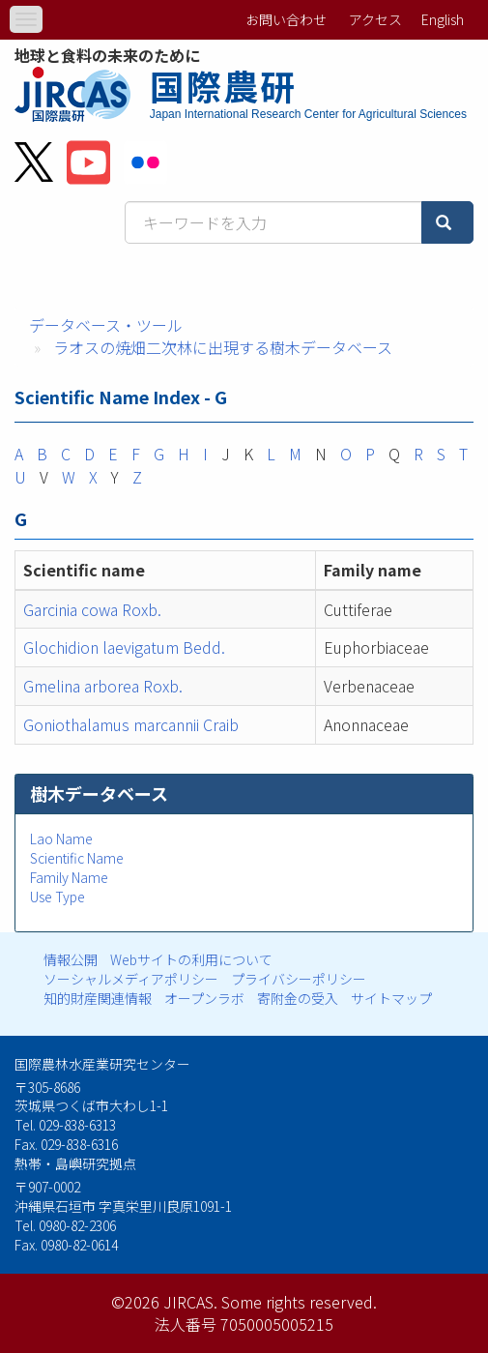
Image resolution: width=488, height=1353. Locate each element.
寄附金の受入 (297, 998)
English (442, 19)
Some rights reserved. (299, 1301)
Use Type (57, 896)
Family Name (69, 877)
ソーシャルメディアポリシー (130, 978)
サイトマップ (391, 998)
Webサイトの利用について (191, 959)
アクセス (375, 19)
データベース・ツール (106, 325)
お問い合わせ (286, 19)
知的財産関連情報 (97, 998)
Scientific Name (77, 858)
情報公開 (70, 959)
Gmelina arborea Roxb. (103, 685)
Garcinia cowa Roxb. (92, 609)
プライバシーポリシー (298, 978)
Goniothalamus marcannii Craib (131, 724)
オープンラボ (204, 998)
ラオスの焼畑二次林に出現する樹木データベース (222, 347)
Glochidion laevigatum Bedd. (124, 647)
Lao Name (61, 838)
